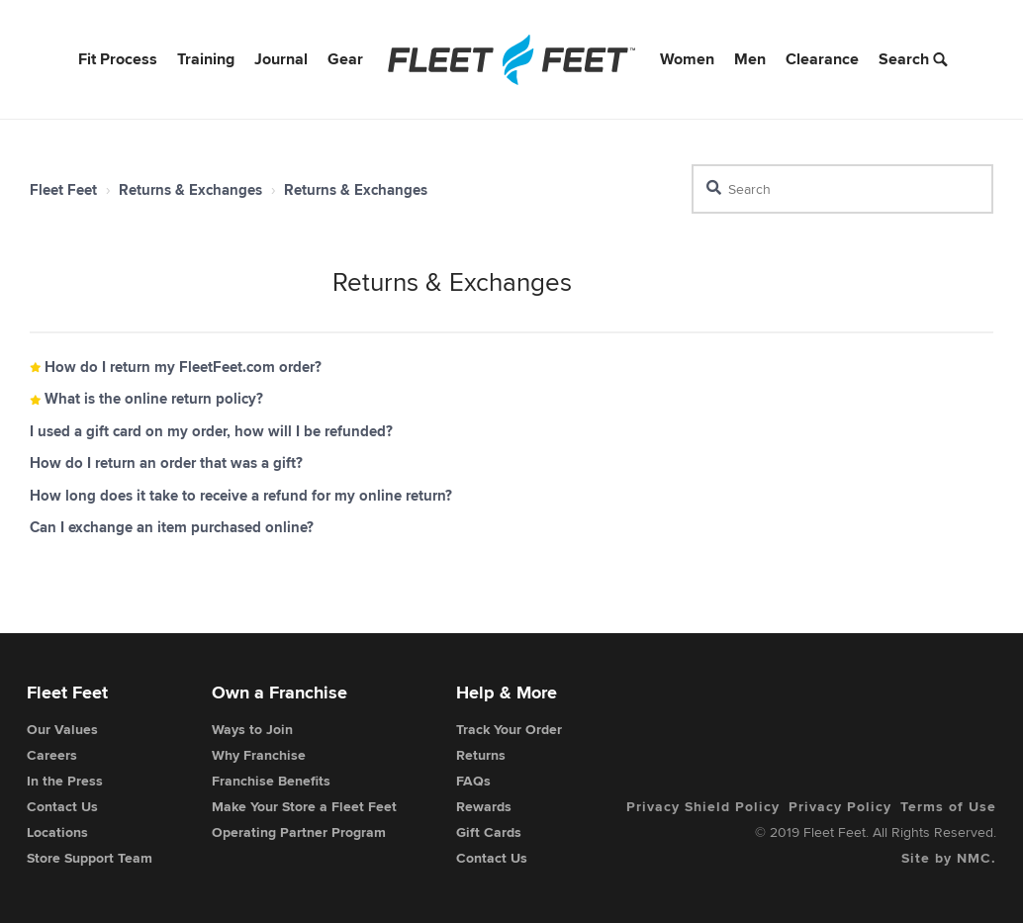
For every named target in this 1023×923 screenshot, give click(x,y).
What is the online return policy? (154, 399)
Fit (117, 58)
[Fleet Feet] (511, 59)
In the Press (65, 780)
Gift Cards (488, 832)
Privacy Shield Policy (703, 806)
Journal (281, 58)
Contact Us (62, 806)
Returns (481, 755)
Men (750, 58)
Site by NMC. (948, 858)
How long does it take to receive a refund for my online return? (241, 496)
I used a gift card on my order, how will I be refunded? (211, 431)
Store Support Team (89, 858)
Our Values (62, 729)
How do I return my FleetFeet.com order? (183, 367)
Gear (345, 58)
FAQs (473, 780)
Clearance (822, 58)
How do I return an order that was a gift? (166, 463)
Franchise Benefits (271, 780)
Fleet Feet (63, 190)
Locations (57, 832)
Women (687, 58)
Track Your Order (509, 729)
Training (205, 58)
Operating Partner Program (299, 832)
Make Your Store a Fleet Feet (304, 806)
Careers (52, 755)
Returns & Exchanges (190, 190)
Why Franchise (259, 755)
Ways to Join (252, 729)
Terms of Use (948, 806)
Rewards (484, 806)
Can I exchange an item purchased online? (172, 527)
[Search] (842, 189)
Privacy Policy (840, 806)
